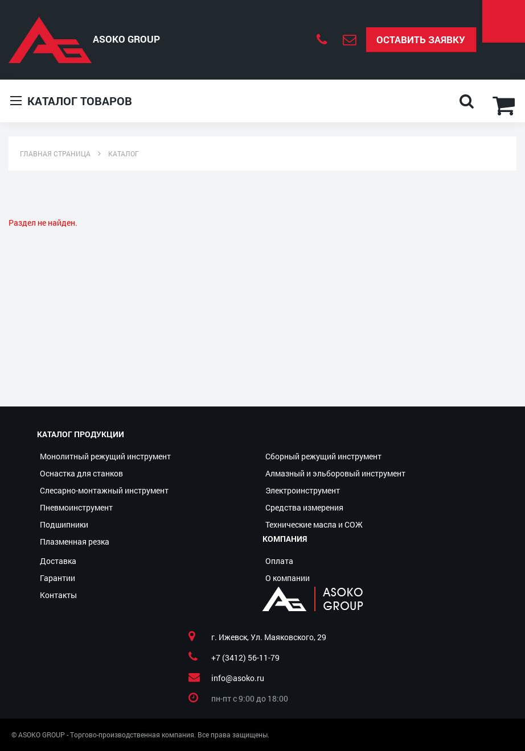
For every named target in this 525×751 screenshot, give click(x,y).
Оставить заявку (420, 39)
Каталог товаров (71, 101)
